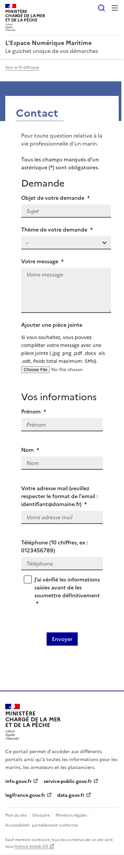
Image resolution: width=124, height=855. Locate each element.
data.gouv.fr (71, 795)
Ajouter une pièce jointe (66, 343)
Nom (30, 450)
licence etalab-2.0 (31, 846)
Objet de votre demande (55, 198)
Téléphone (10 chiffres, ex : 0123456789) (54, 546)
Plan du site (16, 815)
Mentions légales (71, 815)
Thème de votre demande (57, 230)
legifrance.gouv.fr (25, 795)
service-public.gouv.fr (68, 781)
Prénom (33, 411)
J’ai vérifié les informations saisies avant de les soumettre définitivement (67, 591)
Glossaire (41, 815)
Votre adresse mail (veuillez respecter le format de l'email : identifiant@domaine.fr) (59, 496)
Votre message (42, 261)
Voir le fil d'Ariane (22, 67)
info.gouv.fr (18, 781)
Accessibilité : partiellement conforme (41, 825)
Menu (114, 8)
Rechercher (101, 8)
